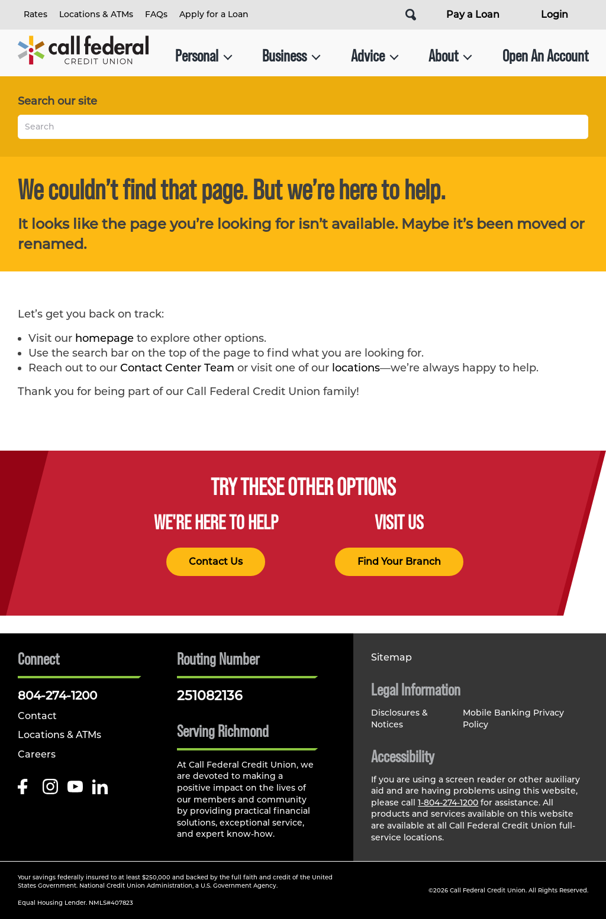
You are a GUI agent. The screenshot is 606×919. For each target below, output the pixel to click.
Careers (37, 754)
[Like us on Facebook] (25, 790)
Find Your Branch (399, 561)
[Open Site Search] (411, 15)
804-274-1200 (57, 695)
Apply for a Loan (214, 14)
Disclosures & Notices (399, 718)
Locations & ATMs (96, 14)
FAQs (156, 14)
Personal (204, 56)
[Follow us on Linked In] (100, 790)
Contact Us (216, 561)
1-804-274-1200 (448, 802)
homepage (104, 338)
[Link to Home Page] (83, 55)
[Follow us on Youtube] (75, 790)
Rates (35, 14)
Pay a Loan (472, 14)
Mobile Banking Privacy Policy (513, 718)
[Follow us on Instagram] (50, 790)
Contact (37, 715)
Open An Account (545, 56)
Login (554, 14)
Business (291, 56)
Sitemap (391, 657)
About (450, 56)
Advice (375, 56)
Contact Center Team (177, 367)
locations (356, 367)
